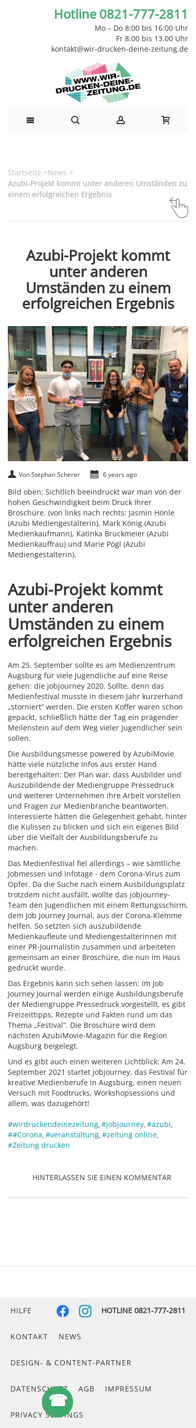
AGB (86, 1389)
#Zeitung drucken (39, 1145)
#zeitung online (129, 1134)
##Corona (25, 1134)
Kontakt (29, 1336)
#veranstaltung (72, 1134)
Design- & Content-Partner (71, 1362)
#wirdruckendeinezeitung (53, 1124)
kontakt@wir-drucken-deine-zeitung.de (119, 49)
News (70, 1336)
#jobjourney (122, 1124)
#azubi (159, 1124)
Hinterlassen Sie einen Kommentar (101, 1177)
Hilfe (21, 1310)
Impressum (128, 1389)
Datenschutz (39, 1389)
